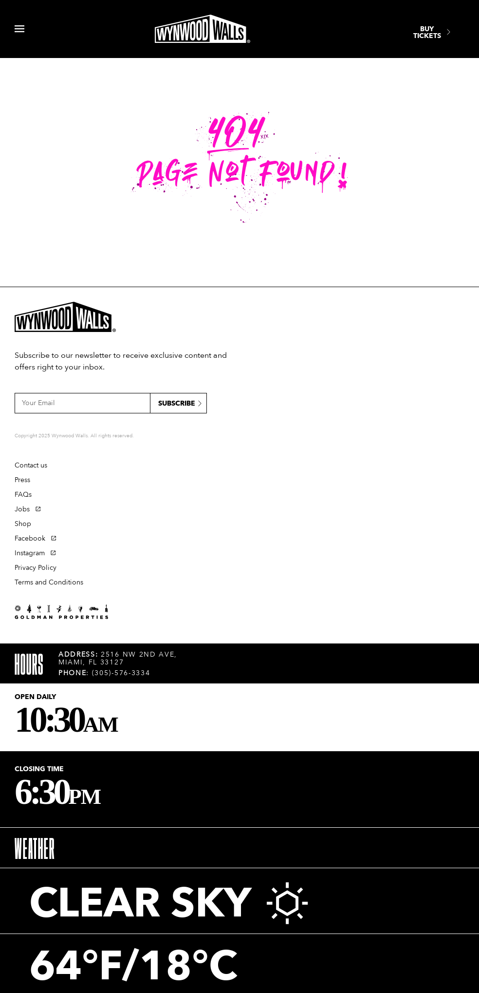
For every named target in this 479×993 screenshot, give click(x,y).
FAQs (23, 494)
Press (22, 480)
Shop (23, 523)
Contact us (31, 465)
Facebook (30, 538)
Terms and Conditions (49, 582)
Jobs (22, 509)
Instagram (30, 553)
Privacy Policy (35, 567)
